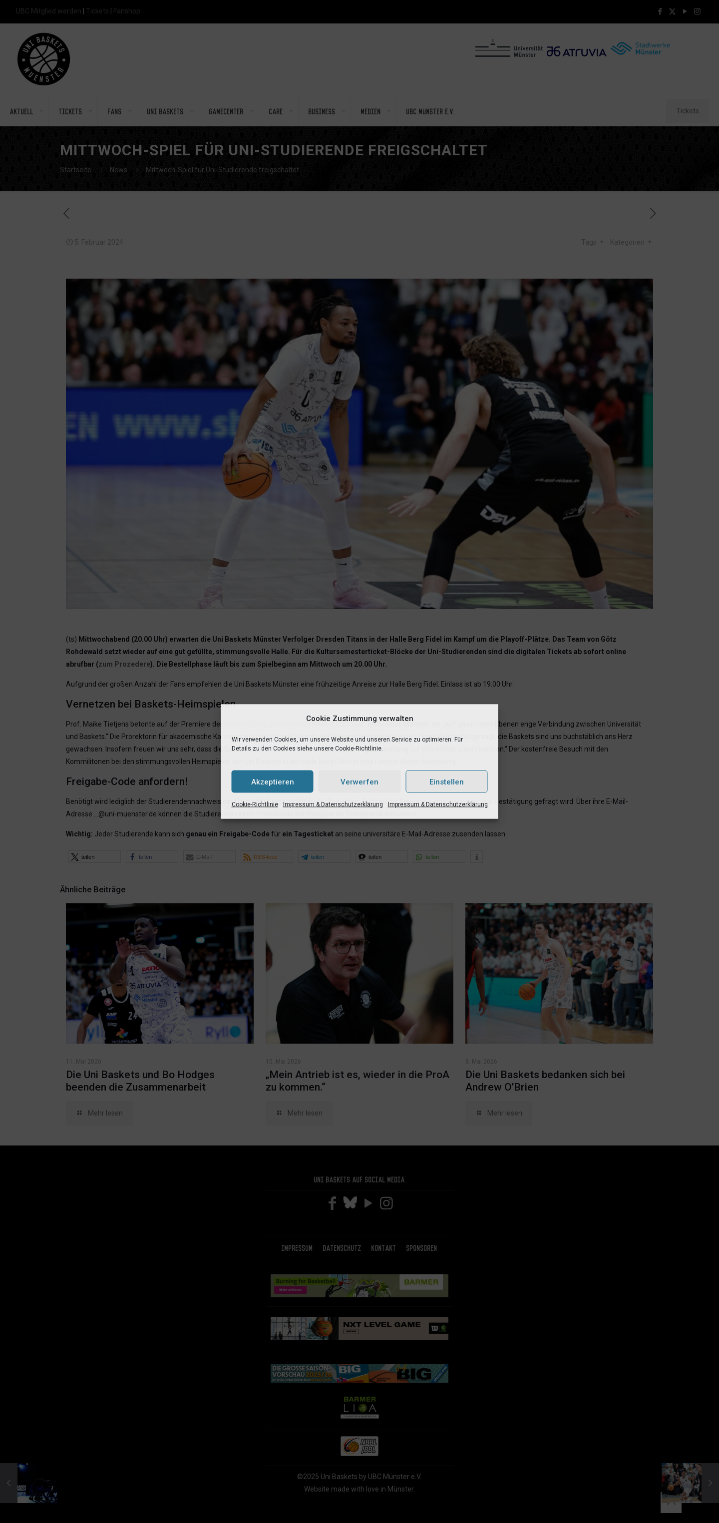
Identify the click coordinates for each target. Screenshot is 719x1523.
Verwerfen (359, 781)
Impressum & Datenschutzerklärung (333, 804)
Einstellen (446, 781)
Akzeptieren (272, 781)
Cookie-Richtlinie (255, 804)
